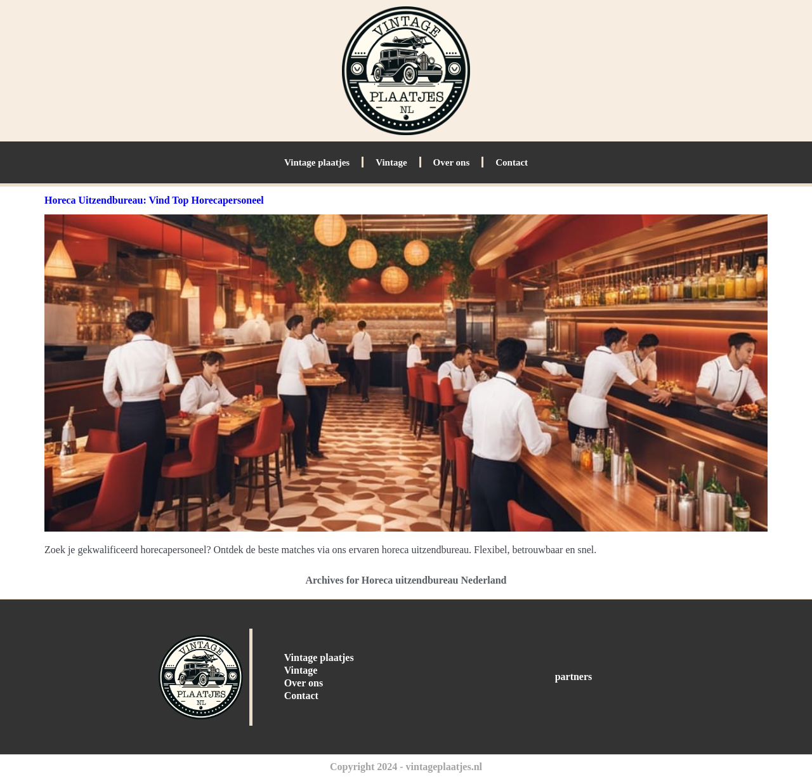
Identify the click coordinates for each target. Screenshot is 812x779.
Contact (511, 162)
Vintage (391, 162)
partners (574, 676)
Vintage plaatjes (317, 162)
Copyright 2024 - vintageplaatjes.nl (406, 766)
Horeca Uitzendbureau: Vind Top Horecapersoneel (154, 200)
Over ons (451, 162)
